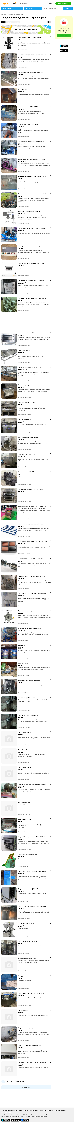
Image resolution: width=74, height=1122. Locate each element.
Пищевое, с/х (19, 14)
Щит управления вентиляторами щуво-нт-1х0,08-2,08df (30, 246)
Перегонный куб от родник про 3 (28, 715)
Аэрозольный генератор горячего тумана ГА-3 (32, 193)
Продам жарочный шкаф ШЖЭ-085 (28, 889)
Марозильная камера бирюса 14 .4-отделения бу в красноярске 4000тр (32, 1062)
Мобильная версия (6, 1112)
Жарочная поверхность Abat (26, 402)
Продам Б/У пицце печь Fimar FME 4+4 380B (31, 836)
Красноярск (25, 3)
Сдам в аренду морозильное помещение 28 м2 (32, 906)
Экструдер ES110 (23, 663)
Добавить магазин (64, 35)
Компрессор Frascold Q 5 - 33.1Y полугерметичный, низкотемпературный (30, 107)
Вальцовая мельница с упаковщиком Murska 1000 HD (31, 159)
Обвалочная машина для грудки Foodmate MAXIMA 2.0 (31, 280)
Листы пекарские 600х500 (26, 472)
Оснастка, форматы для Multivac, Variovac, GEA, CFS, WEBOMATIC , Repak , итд (32, 541)
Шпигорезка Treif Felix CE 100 (27, 454)
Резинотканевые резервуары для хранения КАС (32, 54)
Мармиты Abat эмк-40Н (25, 419)
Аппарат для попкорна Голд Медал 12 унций (31, 576)
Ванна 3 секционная (24, 350)
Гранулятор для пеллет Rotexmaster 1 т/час (31, 141)
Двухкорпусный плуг (24, 802)
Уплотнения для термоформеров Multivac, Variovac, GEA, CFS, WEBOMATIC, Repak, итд (32, 524)
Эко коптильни (22, 89)
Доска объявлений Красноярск (9, 1110)
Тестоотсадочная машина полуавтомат (30, 628)
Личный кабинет (34, 1110)
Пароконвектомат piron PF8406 (27, 941)
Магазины (50, 1110)
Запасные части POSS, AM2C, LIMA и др (30, 558)
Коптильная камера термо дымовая (29, 680)
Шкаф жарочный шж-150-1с (26, 333)
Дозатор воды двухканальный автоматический (32, 593)
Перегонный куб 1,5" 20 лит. (26, 697)
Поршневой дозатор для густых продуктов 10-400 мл (32, 993)
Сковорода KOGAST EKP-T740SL (28, 124)
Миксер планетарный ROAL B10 (27, 923)
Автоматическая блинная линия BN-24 (29, 367)
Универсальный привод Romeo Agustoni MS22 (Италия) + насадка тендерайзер (32, 176)
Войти (50, 3)
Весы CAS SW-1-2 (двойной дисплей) (29, 1045)
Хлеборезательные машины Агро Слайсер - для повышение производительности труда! (32, 506)
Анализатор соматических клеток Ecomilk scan (32, 871)
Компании (16, 22)
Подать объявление (63, 3)
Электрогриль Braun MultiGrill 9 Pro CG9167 (31, 263)
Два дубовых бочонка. (25, 732)
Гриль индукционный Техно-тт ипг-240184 (30, 489)
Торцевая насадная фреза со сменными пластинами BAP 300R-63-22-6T (30, 611)
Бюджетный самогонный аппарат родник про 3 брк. (32, 784)
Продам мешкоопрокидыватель (27, 854)
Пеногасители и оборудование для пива (30, 37)
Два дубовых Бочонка (24, 1010)
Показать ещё (26, 1087)
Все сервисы (43, 1110)
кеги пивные (21, 645)
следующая (19, 1082)
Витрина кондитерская (25, 385)
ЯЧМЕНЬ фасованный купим (27, 958)
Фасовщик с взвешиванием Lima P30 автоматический (29, 211)
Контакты (63, 1110)
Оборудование (22, 976)
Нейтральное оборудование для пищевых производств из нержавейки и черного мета (31, 72)
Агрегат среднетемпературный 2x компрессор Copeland (32, 228)
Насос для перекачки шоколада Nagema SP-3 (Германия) (32, 298)
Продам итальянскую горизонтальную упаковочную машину (29, 1028)
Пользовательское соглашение (54, 1114)
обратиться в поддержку (41, 1116)
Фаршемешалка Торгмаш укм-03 (28, 437)
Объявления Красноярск (8, 14)
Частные (9, 22)
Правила (57, 1110)
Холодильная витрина (24, 819)
